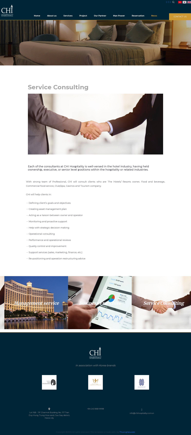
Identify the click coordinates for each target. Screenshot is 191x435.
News (154, 16)
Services (67, 16)
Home (37, 16)
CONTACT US (180, 16)
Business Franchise (159, 303)
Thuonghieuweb (127, 432)
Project (83, 16)
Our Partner (100, 16)
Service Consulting (31, 303)
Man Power (119, 16)
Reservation (138, 16)
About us (52, 16)
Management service (95, 303)
